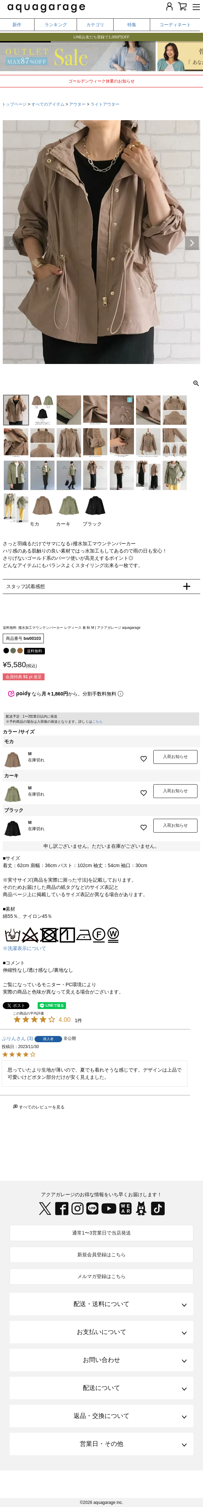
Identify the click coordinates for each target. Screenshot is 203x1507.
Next (192, 243)
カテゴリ (95, 24)
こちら (97, 721)
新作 (16, 24)
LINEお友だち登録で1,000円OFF (101, 39)
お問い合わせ (101, 1359)
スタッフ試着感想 (25, 586)
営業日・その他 (101, 1443)
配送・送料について (101, 1303)
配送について (101, 1387)
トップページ (14, 104)
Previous (11, 243)
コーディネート (175, 24)
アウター (77, 104)
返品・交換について (101, 1415)
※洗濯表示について (24, 948)
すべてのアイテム (48, 104)
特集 (131, 24)
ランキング (56, 24)
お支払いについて (101, 1331)
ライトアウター (104, 104)
